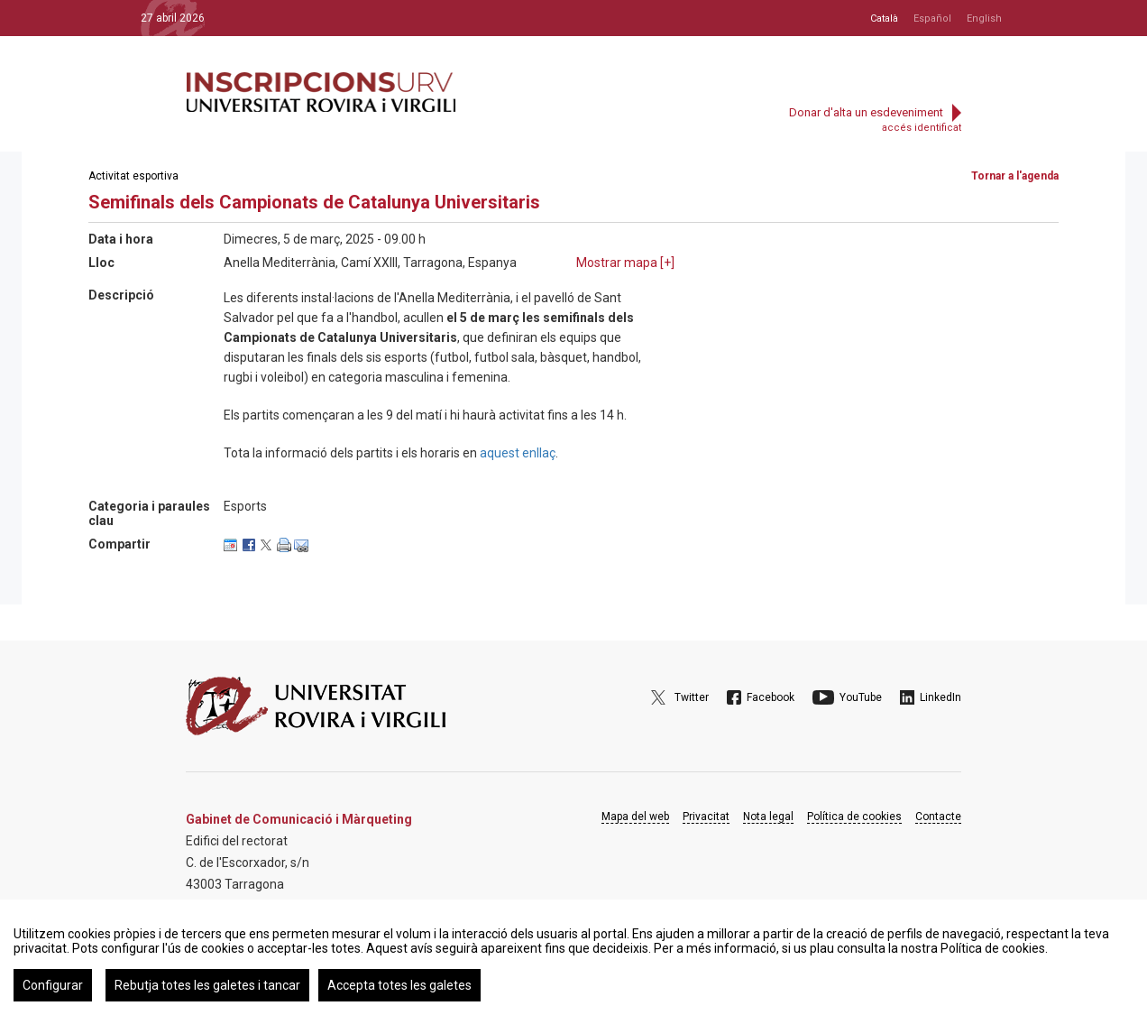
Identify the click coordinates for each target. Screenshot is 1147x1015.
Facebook (770, 697)
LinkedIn (940, 697)
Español (932, 18)
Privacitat (706, 816)
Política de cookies (854, 816)
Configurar (53, 985)
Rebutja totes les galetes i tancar (207, 985)
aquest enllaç (517, 453)
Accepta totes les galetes (399, 985)
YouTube (861, 697)
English (984, 18)
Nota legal (768, 816)
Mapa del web (635, 816)
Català (884, 18)
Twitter (691, 697)
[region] (573, 957)
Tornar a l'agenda (1015, 176)
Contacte (938, 816)
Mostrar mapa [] (625, 262)
